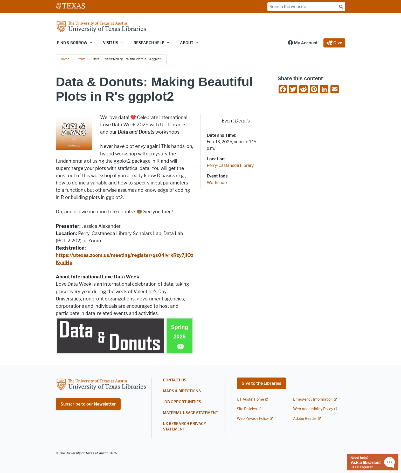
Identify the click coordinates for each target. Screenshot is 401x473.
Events (81, 59)
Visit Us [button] (110, 43)
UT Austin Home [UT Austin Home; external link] (250, 399)
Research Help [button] (149, 43)
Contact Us (174, 380)
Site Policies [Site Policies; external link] (247, 409)
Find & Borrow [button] (72, 43)
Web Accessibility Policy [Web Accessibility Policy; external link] (313, 409)
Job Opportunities (182, 402)
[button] (302, 43)
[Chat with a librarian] (372, 461)
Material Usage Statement (190, 413)
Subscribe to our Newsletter (88, 404)
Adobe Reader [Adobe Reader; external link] (305, 418)
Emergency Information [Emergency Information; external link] (313, 399)
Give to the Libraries (261, 383)
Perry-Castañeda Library (230, 165)
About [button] (186, 43)
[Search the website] (306, 6)
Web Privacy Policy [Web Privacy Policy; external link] (253, 418)
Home (65, 59)
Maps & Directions (182, 391)
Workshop (217, 182)
